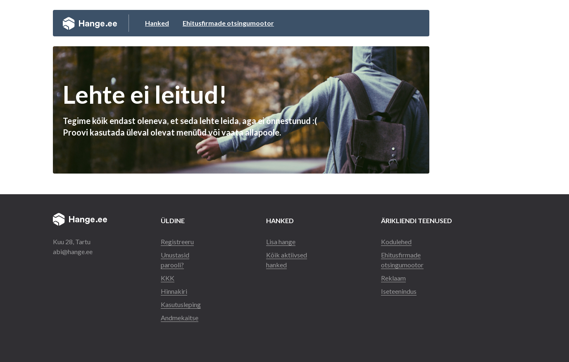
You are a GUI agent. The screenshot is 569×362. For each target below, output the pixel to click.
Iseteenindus (399, 291)
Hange (90, 23)
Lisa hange (280, 241)
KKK (167, 278)
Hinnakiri (174, 291)
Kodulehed (396, 241)
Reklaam (393, 278)
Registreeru (177, 241)
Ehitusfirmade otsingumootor (228, 23)
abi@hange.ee (73, 251)
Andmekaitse (179, 318)
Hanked (157, 23)
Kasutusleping (181, 304)
